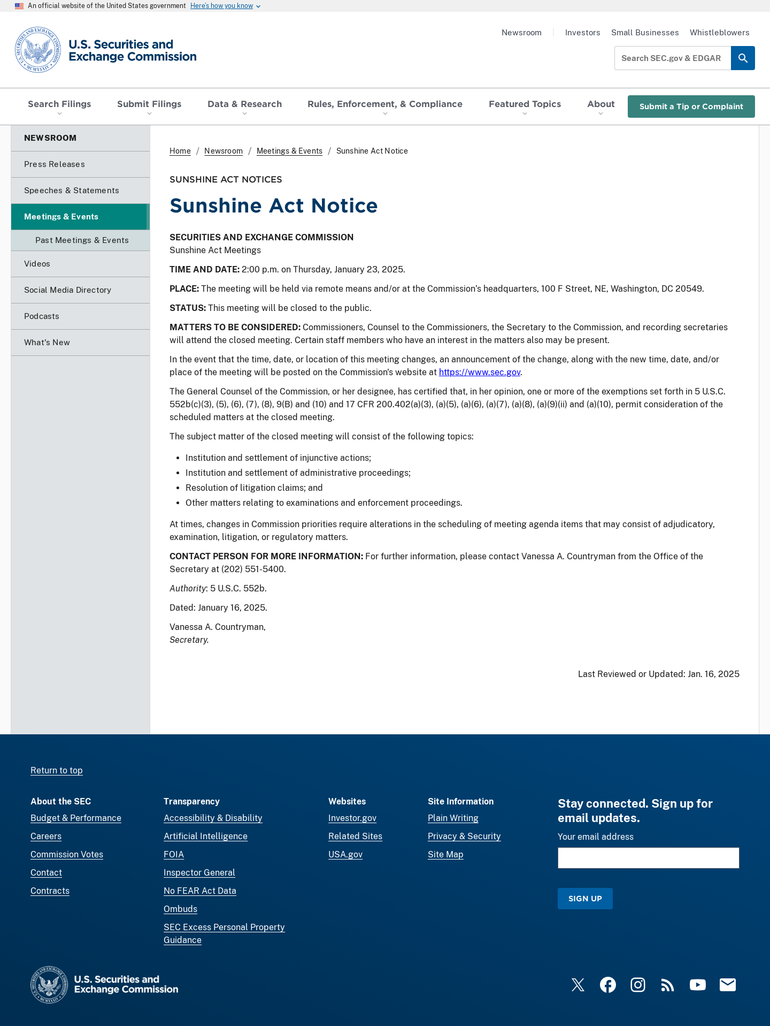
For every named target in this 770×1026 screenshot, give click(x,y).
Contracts (50, 891)
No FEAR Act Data (200, 891)
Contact (46, 873)
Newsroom (522, 32)
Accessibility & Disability (213, 818)
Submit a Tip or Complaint (691, 106)
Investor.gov (352, 818)
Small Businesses (645, 32)
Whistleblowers (720, 32)
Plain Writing (453, 818)
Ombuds (180, 909)
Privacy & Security (464, 836)
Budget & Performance (75, 818)
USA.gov (345, 854)
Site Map (446, 854)
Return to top (56, 770)
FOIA (174, 854)
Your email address (596, 837)
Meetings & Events (289, 151)
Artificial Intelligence (206, 836)
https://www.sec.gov (479, 372)
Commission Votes (66, 854)
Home (180, 151)
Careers (45, 836)
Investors (582, 32)
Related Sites (355, 836)
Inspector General (199, 873)
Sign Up (585, 898)
